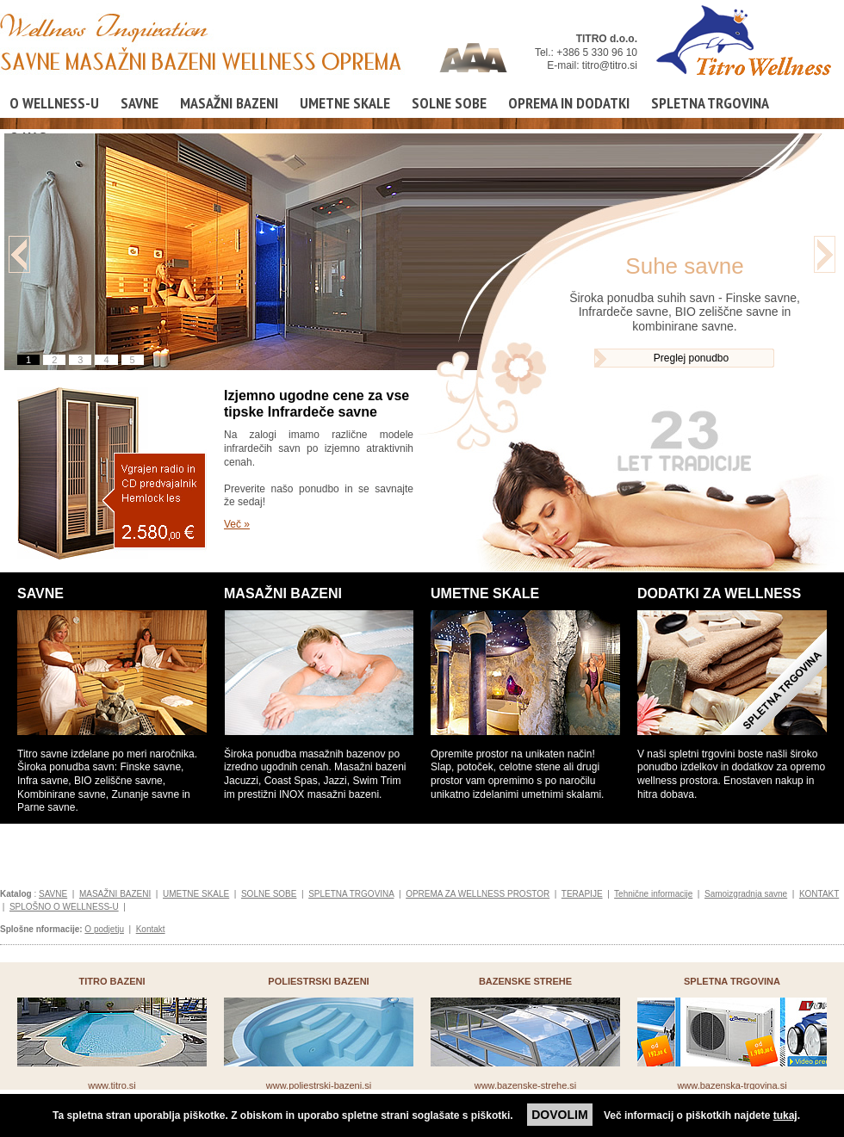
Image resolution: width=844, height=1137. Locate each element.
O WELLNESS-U (54, 103)
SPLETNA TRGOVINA (710, 103)
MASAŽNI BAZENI (229, 103)
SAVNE (139, 103)
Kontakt (150, 929)
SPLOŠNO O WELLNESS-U (64, 906)
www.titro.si (112, 1085)
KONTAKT (819, 894)
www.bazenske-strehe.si (526, 1085)
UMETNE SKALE (345, 103)
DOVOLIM (559, 1115)
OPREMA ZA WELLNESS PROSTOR (477, 894)
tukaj (785, 1115)
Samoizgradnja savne (745, 894)
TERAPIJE (582, 894)
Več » (237, 524)
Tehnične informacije (653, 894)
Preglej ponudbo (691, 358)
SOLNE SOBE (449, 103)
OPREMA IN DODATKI (569, 103)
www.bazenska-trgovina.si (731, 1085)
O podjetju (104, 929)
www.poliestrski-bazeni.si (318, 1085)
